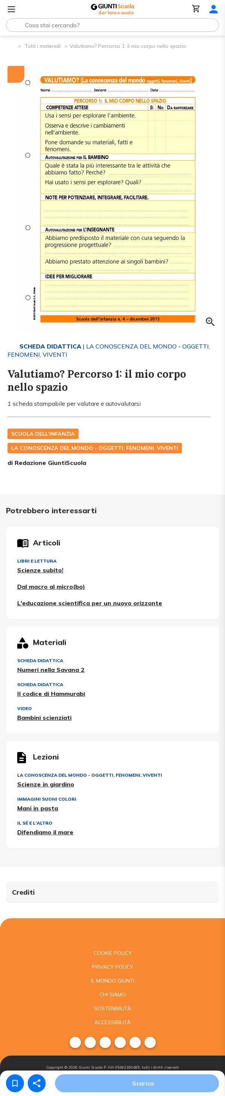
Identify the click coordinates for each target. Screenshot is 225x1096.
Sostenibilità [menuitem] (112, 1008)
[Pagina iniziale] (11, 45)
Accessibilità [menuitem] (112, 1022)
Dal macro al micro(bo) (51, 586)
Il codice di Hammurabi (51, 693)
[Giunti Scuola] (112, 9)
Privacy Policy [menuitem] (112, 966)
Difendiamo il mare (45, 832)
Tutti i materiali (43, 46)
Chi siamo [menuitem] (113, 994)
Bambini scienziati (44, 717)
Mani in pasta (37, 808)
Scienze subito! (40, 570)
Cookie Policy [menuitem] (113, 953)
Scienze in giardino (45, 784)
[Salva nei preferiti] (15, 1083)
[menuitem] (75, 1042)
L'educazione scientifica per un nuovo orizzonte (89, 603)
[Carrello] (196, 9)
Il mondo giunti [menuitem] (112, 980)
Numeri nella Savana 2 (51, 669)
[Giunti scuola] (112, 932)
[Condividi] (37, 1083)
